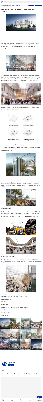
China (21, 373)
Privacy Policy (14, 5)
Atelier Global (7, 294)
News (3, 373)
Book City (10, 45)
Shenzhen (5, 298)
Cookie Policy (18, 5)
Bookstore (38, 373)
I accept (35, 5)
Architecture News (9, 373)
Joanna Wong (11, 362)
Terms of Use (10, 5)
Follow (11, 365)
